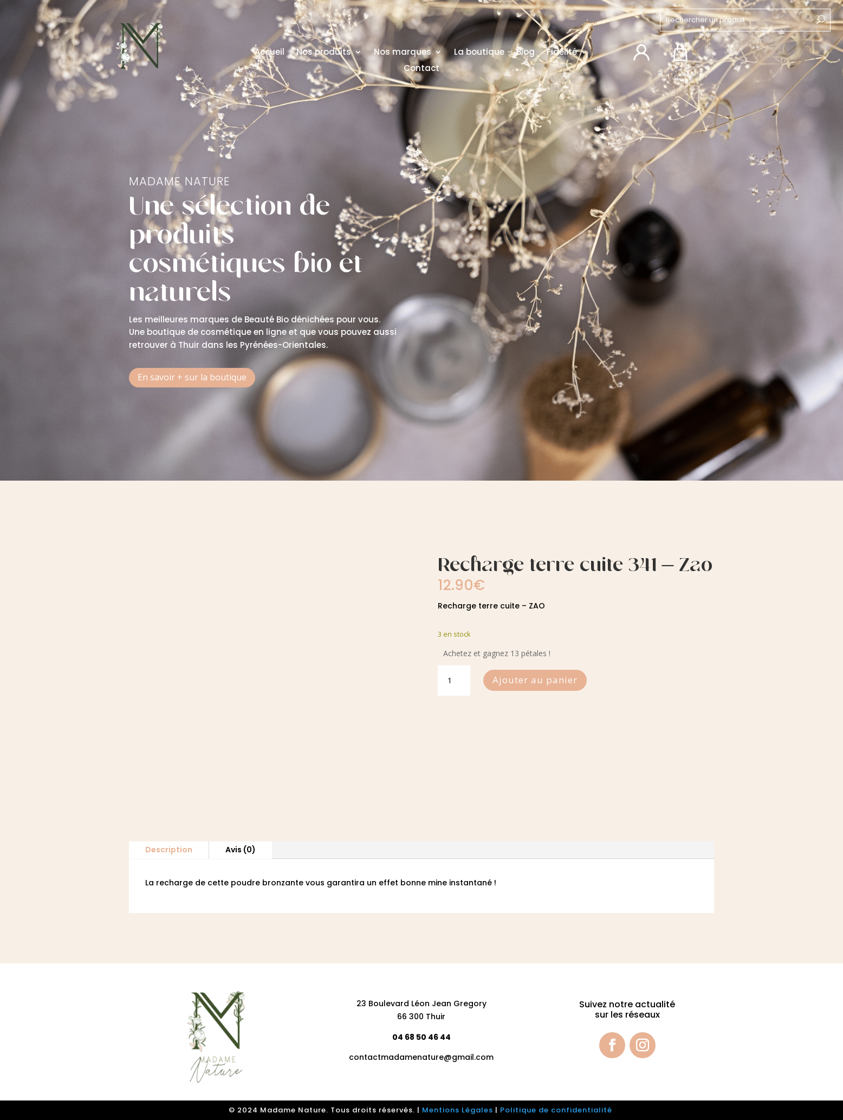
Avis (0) (240, 849)
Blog (525, 52)
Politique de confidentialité (557, 1110)
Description (168, 849)
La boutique (479, 52)
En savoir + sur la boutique (192, 377)
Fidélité (562, 52)
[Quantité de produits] (454, 680)
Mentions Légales (457, 1110)
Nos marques (402, 52)
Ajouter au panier (535, 680)
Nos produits (323, 52)
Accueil (269, 52)
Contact (421, 68)
